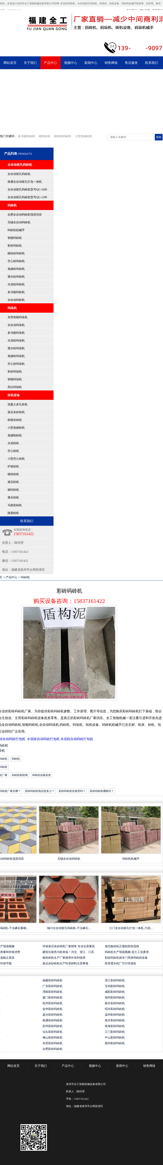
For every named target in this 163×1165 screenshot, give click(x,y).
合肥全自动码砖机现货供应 (25, 214)
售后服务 (131, 62)
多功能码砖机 (26, 136)
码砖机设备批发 (41, 775)
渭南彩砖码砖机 (52, 991)
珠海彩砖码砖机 (115, 1026)
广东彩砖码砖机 (52, 986)
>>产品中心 (10, 577)
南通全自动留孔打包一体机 (25, 181)
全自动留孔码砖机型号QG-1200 (27, 197)
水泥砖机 (13, 443)
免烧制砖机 (15, 435)
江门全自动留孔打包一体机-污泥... (130, 928)
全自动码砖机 (16, 299)
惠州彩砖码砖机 (115, 1043)
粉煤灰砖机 (15, 419)
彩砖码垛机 (15, 371)
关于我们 (30, 62)
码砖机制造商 (20, 775)
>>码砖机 (24, 577)
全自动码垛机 (16, 325)
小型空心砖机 (16, 458)
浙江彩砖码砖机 (115, 980)
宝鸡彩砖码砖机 (115, 986)
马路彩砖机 (15, 505)
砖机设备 (14, 395)
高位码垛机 (15, 387)
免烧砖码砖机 (16, 268)
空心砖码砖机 (16, 261)
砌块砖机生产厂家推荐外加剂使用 (63, 957)
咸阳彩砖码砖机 (115, 991)
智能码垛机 (15, 379)
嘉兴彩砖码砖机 (52, 1014)
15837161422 (89, 601)
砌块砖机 (44, 136)
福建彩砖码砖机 (52, 980)
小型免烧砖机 (83, 136)
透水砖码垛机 (16, 348)
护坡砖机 (13, 466)
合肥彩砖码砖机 (52, 1049)
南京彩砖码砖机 (115, 1020)
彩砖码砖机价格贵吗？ (72, 791)
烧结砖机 (13, 489)
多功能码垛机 (16, 332)
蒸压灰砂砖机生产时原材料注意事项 (65, 963)
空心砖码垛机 (16, 363)
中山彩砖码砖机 (115, 1037)
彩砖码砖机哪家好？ (102, 791)
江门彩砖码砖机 (115, 1031)
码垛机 (12, 308)
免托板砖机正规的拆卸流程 (122, 946)
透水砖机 (13, 497)
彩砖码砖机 (15, 245)
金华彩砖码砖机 (52, 1008)
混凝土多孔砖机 (18, 404)
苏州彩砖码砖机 (52, 1026)
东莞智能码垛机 (18, 317)
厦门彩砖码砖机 (52, 997)
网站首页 (10, 62)
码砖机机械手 (16, 230)
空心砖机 (13, 450)
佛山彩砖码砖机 (52, 1037)
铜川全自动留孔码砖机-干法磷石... (68, 928)
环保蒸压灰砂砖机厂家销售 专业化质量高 (68, 946)
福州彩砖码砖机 (115, 997)
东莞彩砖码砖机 (52, 1043)
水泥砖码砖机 (16, 284)
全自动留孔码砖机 (20, 164)
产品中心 (50, 62)
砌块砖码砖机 (62, 136)
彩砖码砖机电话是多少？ (39, 791)
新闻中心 (90, 62)
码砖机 (12, 205)
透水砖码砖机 (16, 276)
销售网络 (111, 62)
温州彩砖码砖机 (115, 1014)
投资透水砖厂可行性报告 (120, 963)
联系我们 (151, 62)
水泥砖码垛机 (16, 340)
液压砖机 (13, 482)
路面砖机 (13, 513)
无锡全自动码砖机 (19, 222)
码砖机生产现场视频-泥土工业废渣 (127, 952)
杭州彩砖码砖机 (52, 1003)
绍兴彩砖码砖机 (115, 1008)
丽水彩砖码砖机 (115, 1003)
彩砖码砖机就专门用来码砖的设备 (126, 957)
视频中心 (70, 62)
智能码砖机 (15, 237)
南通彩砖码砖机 (52, 1020)
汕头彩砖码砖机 (52, 1031)
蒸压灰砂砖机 (16, 412)
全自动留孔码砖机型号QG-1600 (27, 189)
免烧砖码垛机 (16, 356)
